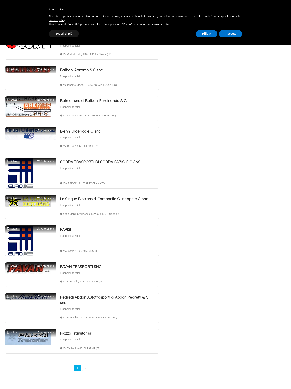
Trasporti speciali (70, 45)
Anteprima (45, 69)
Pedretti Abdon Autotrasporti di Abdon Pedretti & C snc (104, 300)
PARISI (65, 229)
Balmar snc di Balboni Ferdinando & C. (93, 100)
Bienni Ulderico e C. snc (80, 131)
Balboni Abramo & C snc (81, 69)
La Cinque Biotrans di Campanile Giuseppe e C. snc (104, 198)
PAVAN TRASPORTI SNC (80, 266)
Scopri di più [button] (63, 33)
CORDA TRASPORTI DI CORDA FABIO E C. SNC (100, 161)
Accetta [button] (230, 33)
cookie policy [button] (57, 20)
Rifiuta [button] (206, 33)
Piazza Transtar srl (76, 333)
